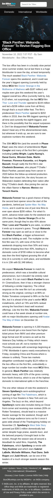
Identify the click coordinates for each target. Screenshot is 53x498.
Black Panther (22, 113)
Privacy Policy (20, 492)
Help (46, 475)
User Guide (19, 475)
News (19, 468)
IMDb (38, 479)
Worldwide (41, 12)
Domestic (9, 12)
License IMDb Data (34, 475)
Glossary (8, 475)
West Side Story (38, 425)
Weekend (33, 468)
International (25, 12)
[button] (49, 4)
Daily (25, 468)
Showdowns (31, 471)
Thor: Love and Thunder (14, 103)
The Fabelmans (29, 395)
